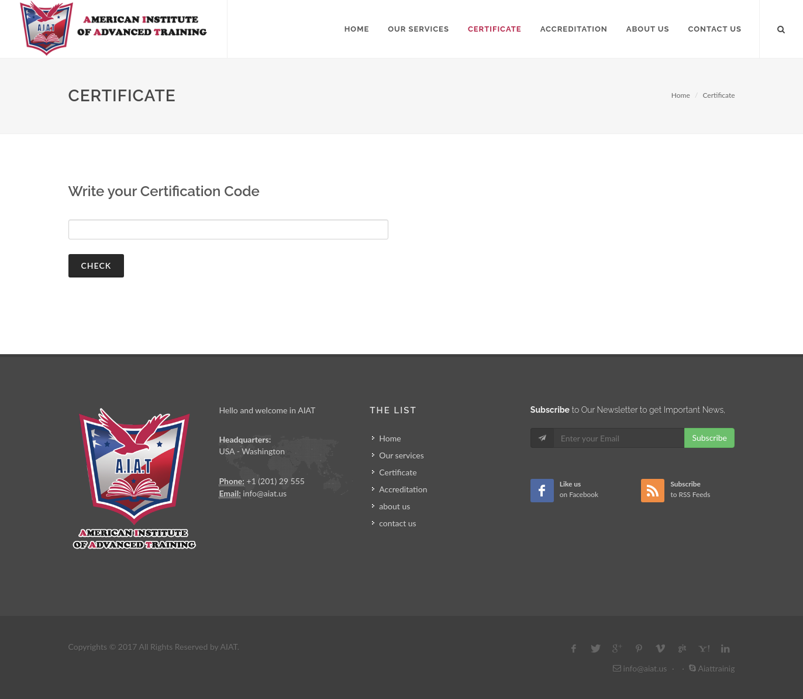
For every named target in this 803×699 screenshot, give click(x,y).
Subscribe (709, 438)
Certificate (718, 95)
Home (680, 95)
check (96, 265)
